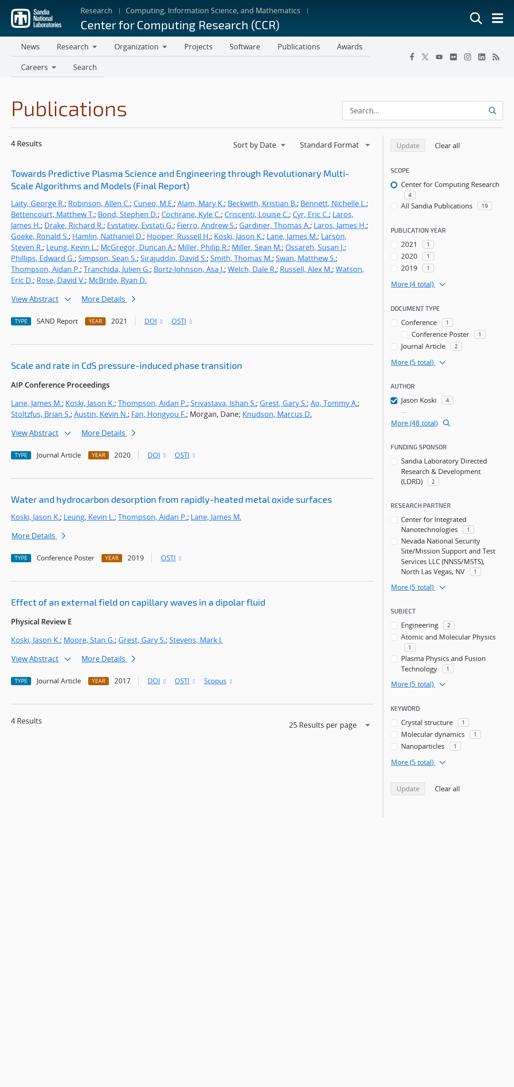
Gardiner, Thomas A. (274, 227)
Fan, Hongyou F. (158, 416)
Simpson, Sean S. (107, 260)
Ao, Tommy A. (334, 405)
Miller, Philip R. (203, 249)
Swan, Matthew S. (306, 260)
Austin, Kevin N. (101, 416)
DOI (154, 322)
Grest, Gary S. (283, 405)
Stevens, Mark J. (196, 642)
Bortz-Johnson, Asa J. (189, 271)
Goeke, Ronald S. (40, 238)
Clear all (450, 147)
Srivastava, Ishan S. (223, 405)
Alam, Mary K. (200, 205)
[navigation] (260, 147)
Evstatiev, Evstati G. (140, 227)
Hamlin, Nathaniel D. (107, 238)
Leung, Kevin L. (71, 249)
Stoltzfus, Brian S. (40, 416)
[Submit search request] (492, 112)
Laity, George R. (37, 205)
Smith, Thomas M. (241, 260)
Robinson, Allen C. (99, 205)
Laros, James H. (340, 227)
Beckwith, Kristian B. (262, 205)
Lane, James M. (292, 238)
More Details (108, 301)
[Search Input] (422, 112)
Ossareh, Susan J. (314, 249)
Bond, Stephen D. (128, 216)
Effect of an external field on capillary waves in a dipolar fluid (138, 603)
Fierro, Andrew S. (206, 227)
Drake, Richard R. (73, 227)
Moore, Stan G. (89, 642)
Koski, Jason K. (238, 238)
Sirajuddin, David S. (173, 260)
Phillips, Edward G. (43, 260)
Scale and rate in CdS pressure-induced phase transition (126, 367)
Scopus (219, 682)
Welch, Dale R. (252, 271)
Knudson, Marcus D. (277, 416)
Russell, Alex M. (306, 271)
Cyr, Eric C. (311, 216)
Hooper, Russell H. (178, 238)
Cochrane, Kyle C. (191, 216)
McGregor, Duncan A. (137, 249)
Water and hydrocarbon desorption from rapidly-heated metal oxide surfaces (171, 501)
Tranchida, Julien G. (117, 271)
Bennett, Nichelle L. (333, 205)
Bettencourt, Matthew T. (52, 216)
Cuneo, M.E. (154, 205)
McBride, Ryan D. (118, 282)
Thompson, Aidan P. (45, 271)
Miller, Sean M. (257, 249)
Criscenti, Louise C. (257, 216)
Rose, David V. (61, 282)
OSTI (182, 322)
